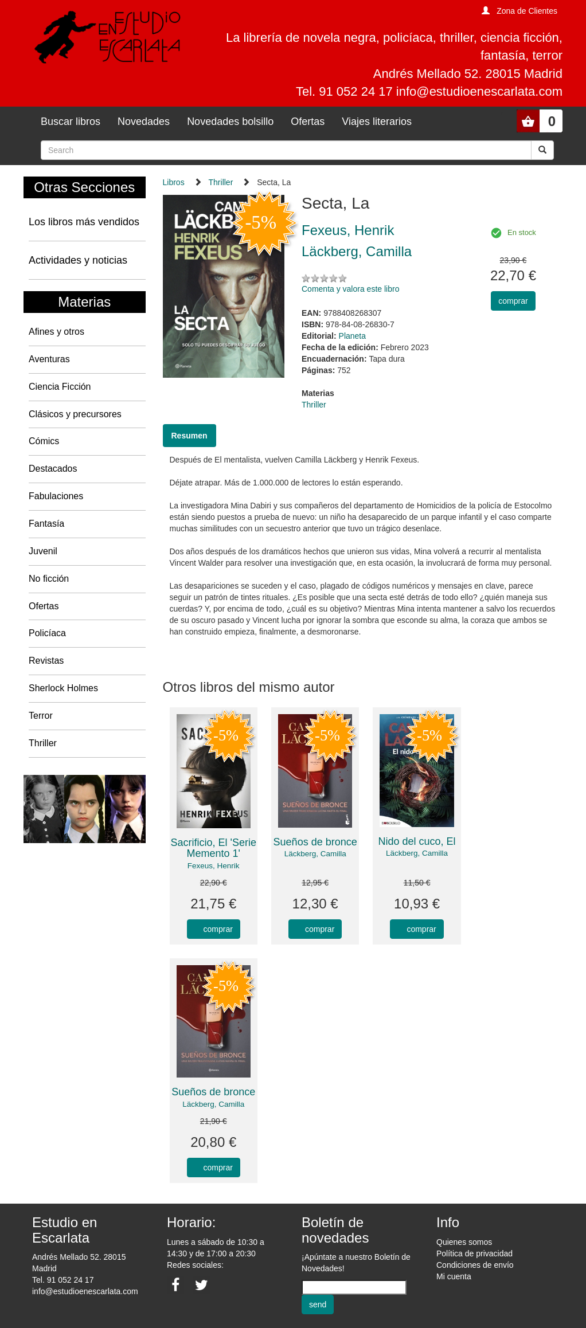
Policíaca (47, 633)
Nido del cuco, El (417, 841)
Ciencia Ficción (60, 386)
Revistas (46, 660)
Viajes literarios (377, 121)
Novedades (144, 121)
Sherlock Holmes (63, 688)
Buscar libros (70, 121)
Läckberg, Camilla (315, 853)
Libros (174, 182)
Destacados (53, 468)
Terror (41, 715)
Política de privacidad (474, 1253)
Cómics (44, 441)
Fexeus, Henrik (213, 865)
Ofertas (308, 121)
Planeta (352, 335)
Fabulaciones (56, 496)
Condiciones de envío (475, 1265)
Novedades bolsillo (230, 121)
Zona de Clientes (527, 10)
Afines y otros (56, 331)
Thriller (43, 743)
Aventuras (49, 359)
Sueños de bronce (315, 842)
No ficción (49, 578)
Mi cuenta (453, 1276)
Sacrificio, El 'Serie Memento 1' (213, 848)
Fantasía (46, 523)
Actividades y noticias (78, 260)
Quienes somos (464, 1242)
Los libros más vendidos (84, 222)
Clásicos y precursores (75, 414)
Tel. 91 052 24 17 (62, 1279)
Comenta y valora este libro (350, 288)
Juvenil (43, 551)
